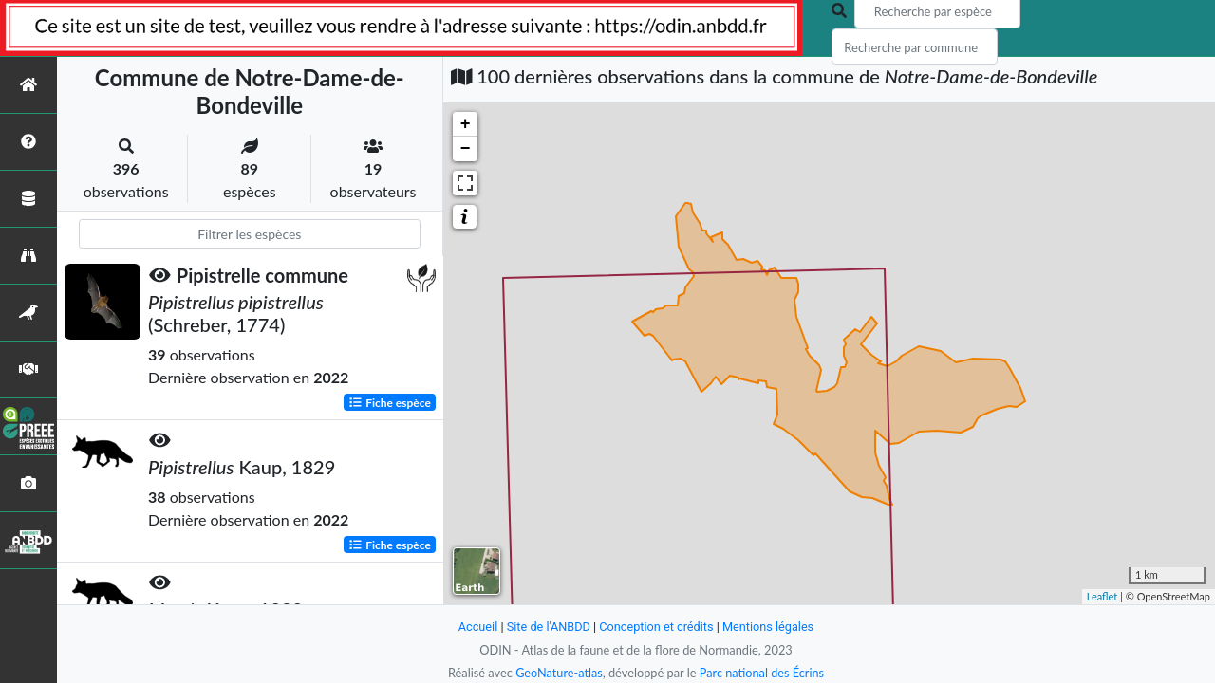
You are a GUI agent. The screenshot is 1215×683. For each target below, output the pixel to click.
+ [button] (465, 124)
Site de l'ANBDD (548, 626)
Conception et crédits (656, 626)
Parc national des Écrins (762, 672)
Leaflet (1102, 596)
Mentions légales (769, 626)
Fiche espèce (389, 402)
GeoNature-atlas (558, 672)
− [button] (465, 149)
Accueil (476, 626)
